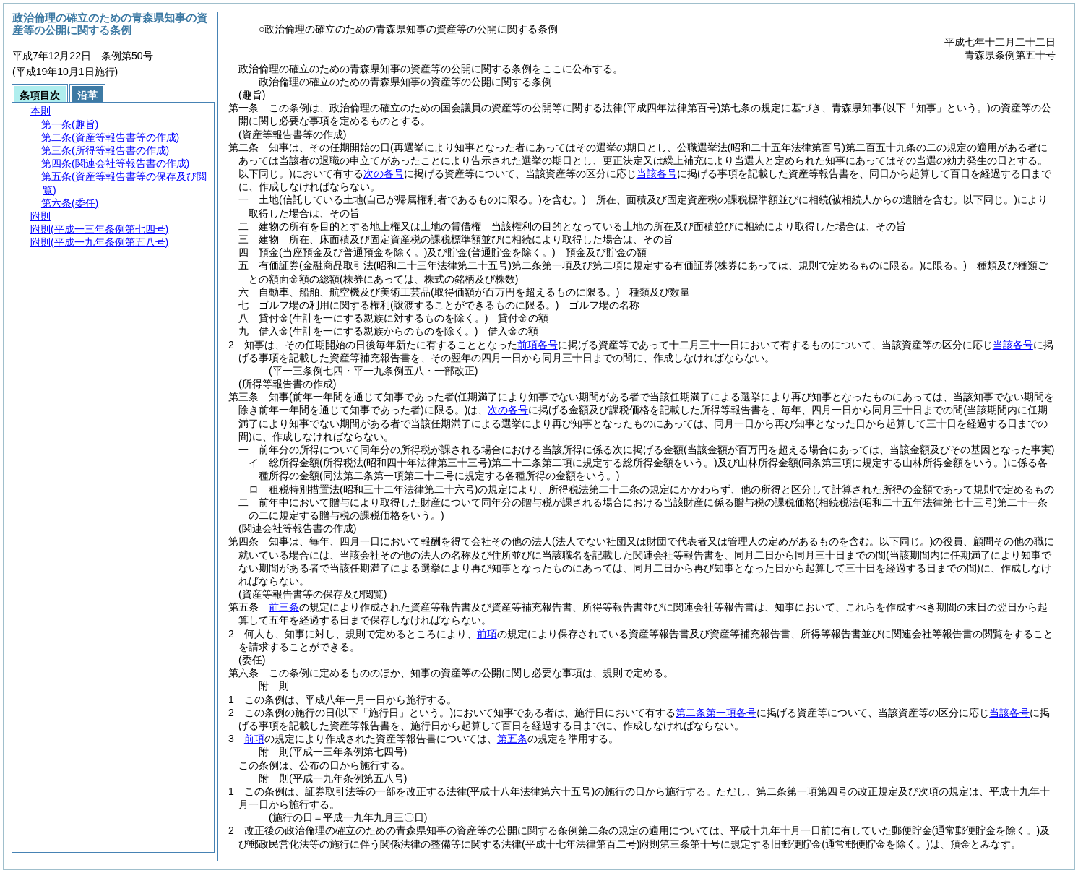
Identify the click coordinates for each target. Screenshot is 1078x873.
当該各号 (657, 173)
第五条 (512, 738)
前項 (487, 634)
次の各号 (383, 173)
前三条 (284, 607)
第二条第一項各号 (716, 712)
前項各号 (537, 345)
